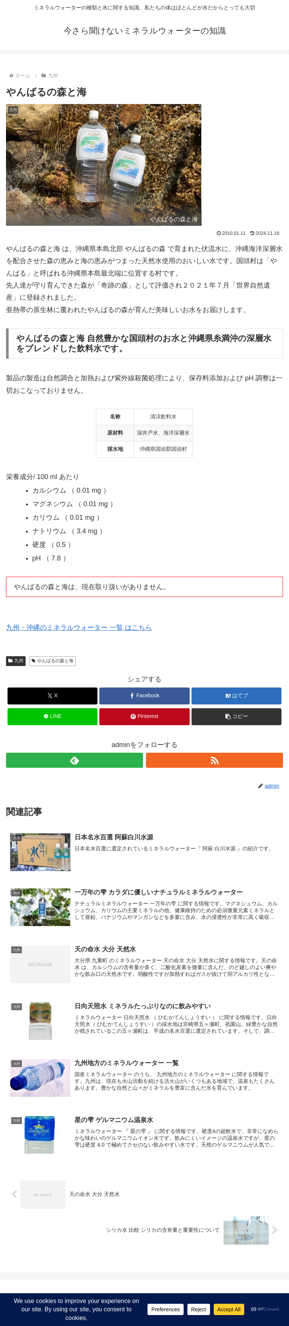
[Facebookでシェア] (144, 695)
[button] (236, 716)
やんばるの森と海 (52, 660)
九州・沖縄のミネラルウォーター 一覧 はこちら (79, 627)
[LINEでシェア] (52, 716)
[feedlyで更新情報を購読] (74, 760)
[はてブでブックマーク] (236, 695)
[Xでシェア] (52, 695)
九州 (15, 660)
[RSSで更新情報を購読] (214, 760)
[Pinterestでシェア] (144, 716)
